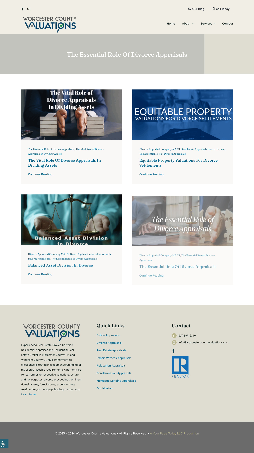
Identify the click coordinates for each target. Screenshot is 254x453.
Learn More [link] (28, 394)
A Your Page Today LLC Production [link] (174, 433)
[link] (4, 443)
